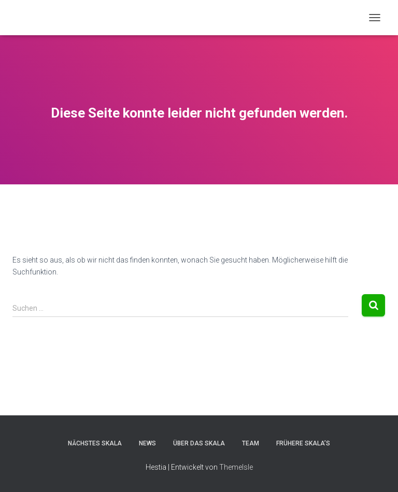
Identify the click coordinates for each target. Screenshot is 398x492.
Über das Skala (199, 443)
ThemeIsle (236, 467)
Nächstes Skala (95, 443)
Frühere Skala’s (303, 443)
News (147, 443)
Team (250, 443)
